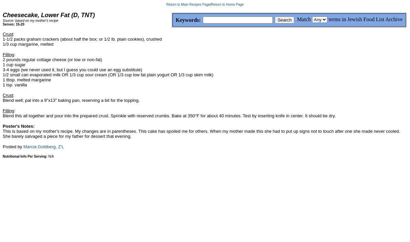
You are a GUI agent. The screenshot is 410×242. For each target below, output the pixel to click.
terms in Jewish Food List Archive (366, 19)
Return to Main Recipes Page (188, 4)
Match (304, 19)
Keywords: (172, 20)
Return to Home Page (227, 4)
